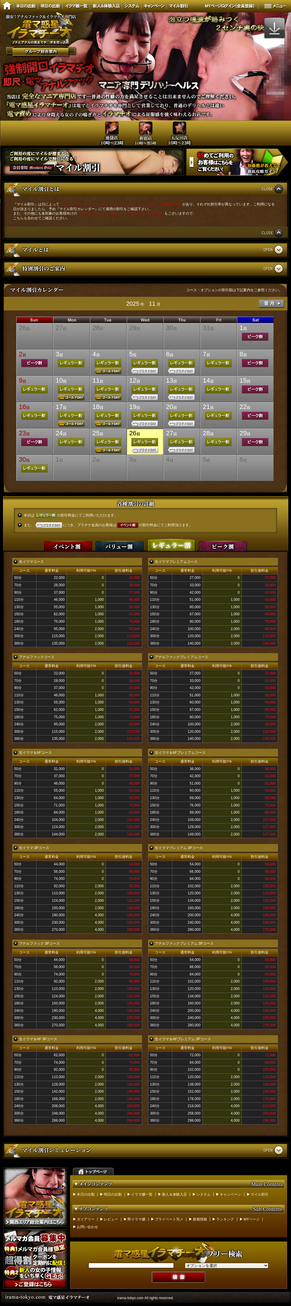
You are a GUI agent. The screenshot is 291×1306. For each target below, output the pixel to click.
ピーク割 (223, 544)
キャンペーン (230, 1194)
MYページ (252, 1219)
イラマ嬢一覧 (141, 1194)
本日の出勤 (86, 1194)
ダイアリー (86, 1219)
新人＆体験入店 (174, 1194)
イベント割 (68, 544)
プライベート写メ (169, 1219)
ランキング (225, 1219)
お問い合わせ (87, 1227)
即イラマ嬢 (136, 1219)
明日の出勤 (113, 1194)
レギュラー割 (171, 544)
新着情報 (200, 1219)
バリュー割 (120, 544)
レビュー (111, 1219)
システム (203, 1194)
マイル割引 (259, 1194)
